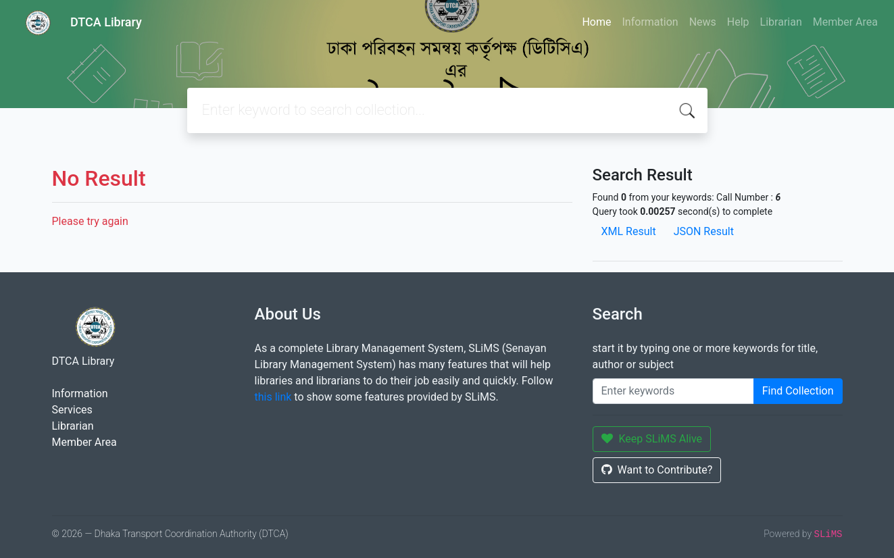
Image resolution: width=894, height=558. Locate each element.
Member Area (845, 22)
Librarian (781, 22)
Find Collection (798, 390)
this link (273, 396)
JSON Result (704, 231)
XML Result (628, 231)
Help (738, 22)
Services (72, 409)
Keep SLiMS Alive (652, 438)
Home (596, 22)
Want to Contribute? (657, 469)
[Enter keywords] (673, 391)
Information (650, 22)
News (702, 22)
